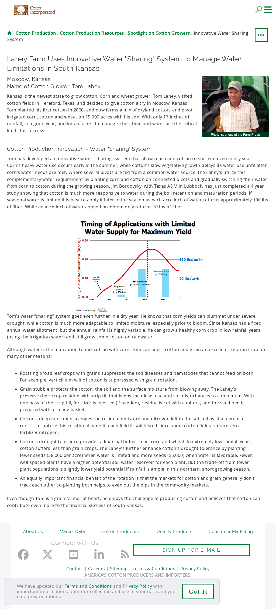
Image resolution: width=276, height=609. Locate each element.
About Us (33, 531)
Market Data (72, 531)
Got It (198, 591)
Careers (96, 569)
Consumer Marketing (231, 531)
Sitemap (119, 569)
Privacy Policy (137, 586)
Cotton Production (120, 531)
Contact (74, 569)
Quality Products (174, 531)
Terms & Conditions (154, 569)
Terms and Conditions (88, 586)
